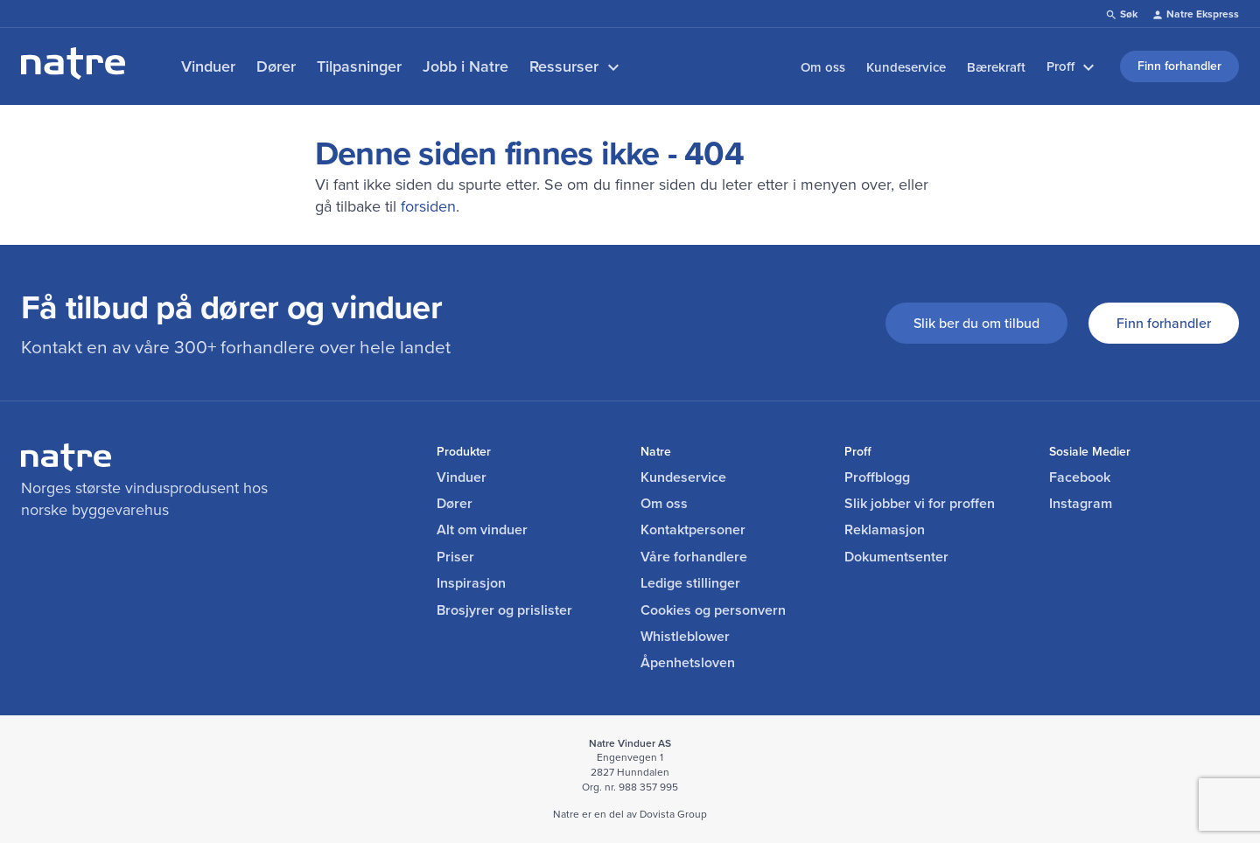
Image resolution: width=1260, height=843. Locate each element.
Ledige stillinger (690, 583)
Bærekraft (996, 67)
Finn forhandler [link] (1180, 65)
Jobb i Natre (465, 66)
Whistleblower (685, 636)
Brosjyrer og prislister (504, 610)
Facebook (1079, 477)
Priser (455, 557)
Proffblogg (877, 477)
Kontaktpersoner (693, 530)
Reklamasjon (884, 530)
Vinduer (208, 66)
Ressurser (576, 67)
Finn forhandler (1163, 322)
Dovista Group (673, 813)
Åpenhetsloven (687, 662)
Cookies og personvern (713, 610)
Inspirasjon (471, 583)
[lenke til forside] (73, 74)
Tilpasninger (359, 66)
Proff (1072, 67)
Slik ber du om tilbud (977, 322)
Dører (276, 66)
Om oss (823, 67)
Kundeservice (906, 67)
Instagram (1080, 503)
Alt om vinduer (482, 530)
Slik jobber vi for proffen (919, 503)
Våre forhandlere (693, 557)
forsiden (428, 206)
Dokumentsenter (896, 557)
